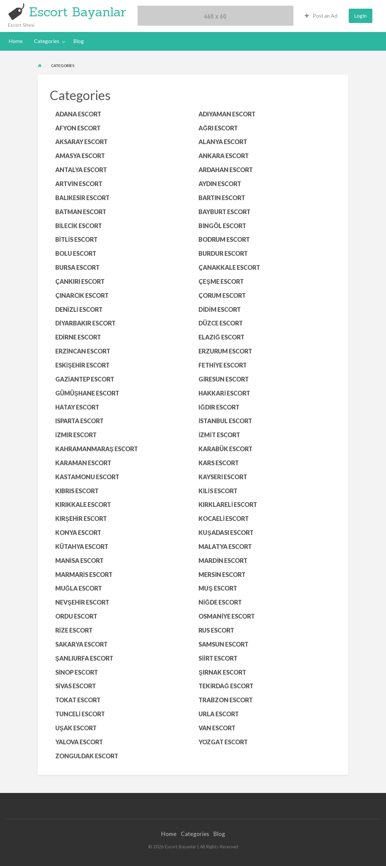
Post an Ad (321, 16)
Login (360, 16)
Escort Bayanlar (77, 12)
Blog (78, 41)
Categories (46, 41)
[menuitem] (321, 16)
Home (16, 41)
